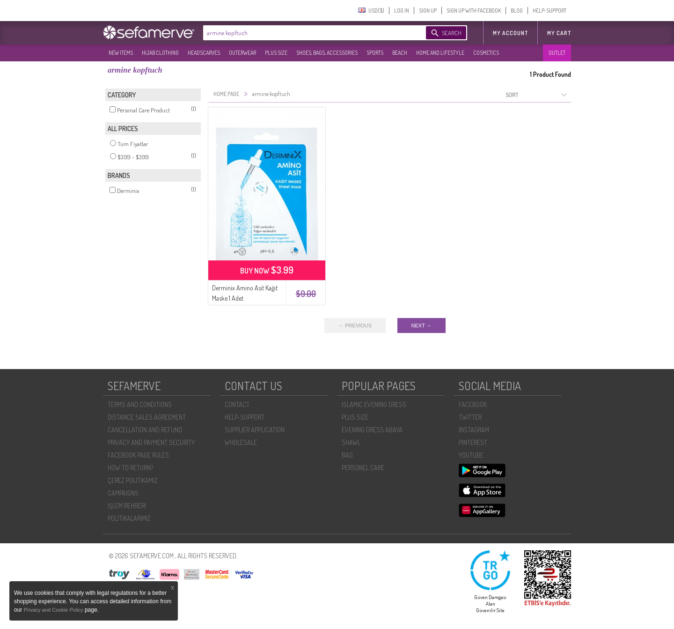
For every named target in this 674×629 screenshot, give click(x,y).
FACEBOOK (473, 404)
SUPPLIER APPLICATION (255, 430)
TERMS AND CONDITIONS (140, 404)
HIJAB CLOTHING (160, 52)
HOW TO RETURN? (130, 468)
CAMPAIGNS (123, 493)
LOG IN (401, 10)
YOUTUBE (471, 455)
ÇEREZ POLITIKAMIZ (133, 480)
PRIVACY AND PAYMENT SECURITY (151, 442)
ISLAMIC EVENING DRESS (374, 404)
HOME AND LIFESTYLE (440, 52)
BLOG (517, 10)
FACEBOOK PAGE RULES (138, 455)
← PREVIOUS (355, 325)
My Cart (559, 33)
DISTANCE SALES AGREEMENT (147, 417)
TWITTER (470, 417)
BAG (347, 455)
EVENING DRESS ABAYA (372, 430)
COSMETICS (486, 52)
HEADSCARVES (204, 52)
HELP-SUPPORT (549, 10)
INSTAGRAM (474, 430)
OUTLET (557, 52)
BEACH (399, 52)
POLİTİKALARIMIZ (129, 518)
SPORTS (374, 52)
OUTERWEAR (242, 52)
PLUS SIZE (276, 52)
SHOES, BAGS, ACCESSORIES (327, 52)
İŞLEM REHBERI (127, 506)
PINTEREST (473, 442)
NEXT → (421, 325)
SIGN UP (428, 10)
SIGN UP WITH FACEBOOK (474, 10)
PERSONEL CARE (363, 468)
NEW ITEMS (121, 52)
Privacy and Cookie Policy (54, 610)
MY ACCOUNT (510, 33)
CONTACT (237, 404)
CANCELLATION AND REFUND (145, 430)
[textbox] (305, 32)
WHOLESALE (241, 442)
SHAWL (351, 442)
